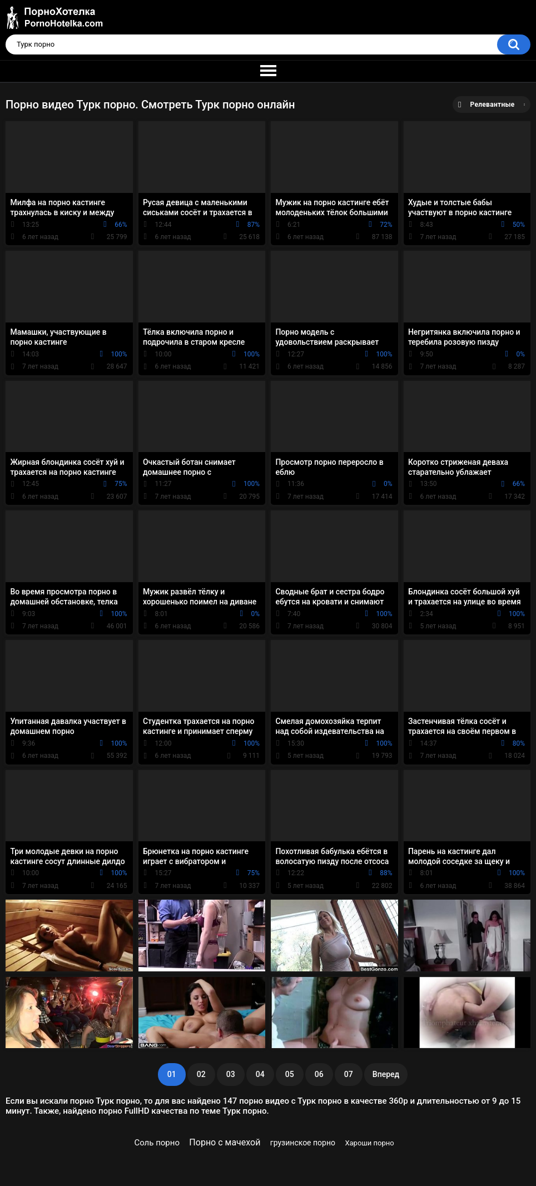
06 (319, 1074)
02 (201, 1074)
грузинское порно (302, 1142)
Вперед (386, 1074)
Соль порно (157, 1143)
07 (348, 1074)
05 (289, 1074)
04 (260, 1074)
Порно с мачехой (224, 1142)
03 (230, 1074)
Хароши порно (369, 1143)
